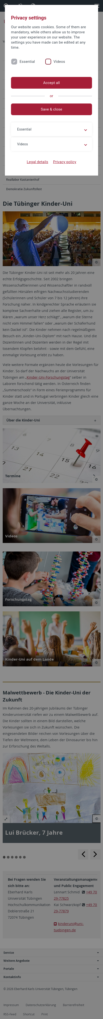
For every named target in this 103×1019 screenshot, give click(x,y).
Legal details (37, 162)
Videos (59, 61)
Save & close (51, 109)
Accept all (51, 83)
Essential (27, 61)
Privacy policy (64, 162)
